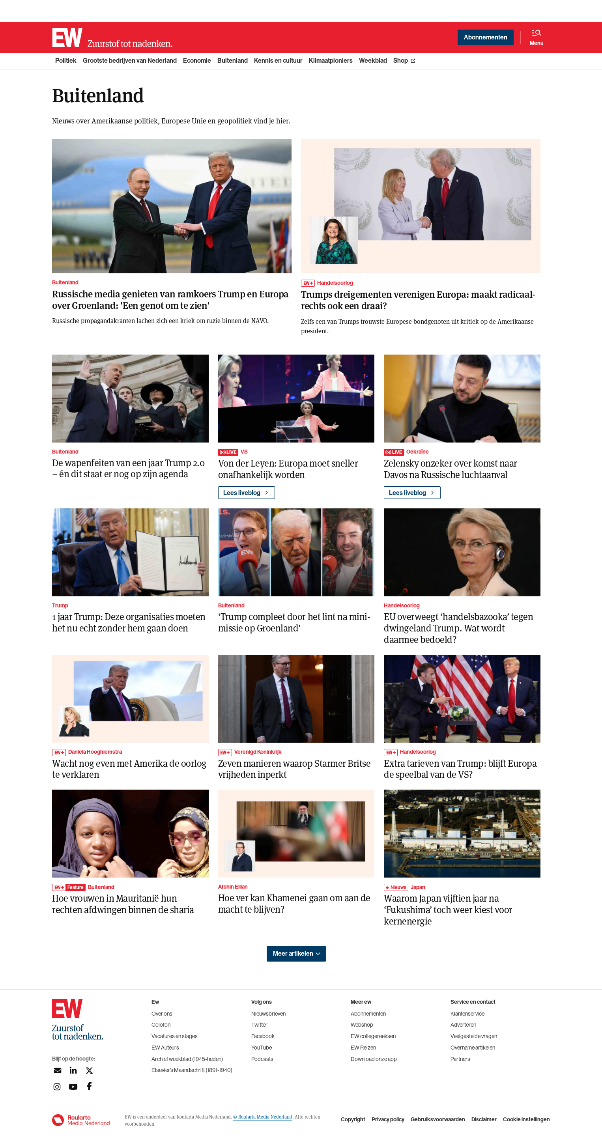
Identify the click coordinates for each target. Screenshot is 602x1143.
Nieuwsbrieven (268, 1013)
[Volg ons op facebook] (89, 1087)
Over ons (161, 1013)
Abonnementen (485, 37)
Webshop (362, 1025)
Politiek (66, 60)
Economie (197, 60)
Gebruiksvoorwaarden (438, 1120)
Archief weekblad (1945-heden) (187, 1059)
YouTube (261, 1047)
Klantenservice (467, 1013)
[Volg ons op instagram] (57, 1087)
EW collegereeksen (373, 1036)
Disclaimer (484, 1120)
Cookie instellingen (526, 1120)
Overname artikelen (473, 1047)
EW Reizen (363, 1047)
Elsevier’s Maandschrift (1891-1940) (191, 1070)
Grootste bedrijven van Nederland (130, 60)
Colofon (160, 1025)
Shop (400, 60)
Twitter (259, 1025)
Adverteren (463, 1025)
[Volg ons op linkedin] (73, 1071)
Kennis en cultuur (278, 60)
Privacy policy (388, 1120)
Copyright (353, 1120)
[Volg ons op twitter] (89, 1071)
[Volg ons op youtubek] (73, 1087)
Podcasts (262, 1059)
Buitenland (232, 60)
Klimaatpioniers (331, 60)
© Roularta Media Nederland (262, 1116)
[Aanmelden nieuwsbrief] (57, 1071)
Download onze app (374, 1059)
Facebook (263, 1036)
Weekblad (373, 60)
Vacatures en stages (174, 1036)
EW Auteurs (165, 1047)
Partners (460, 1059)
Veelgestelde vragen (474, 1036)
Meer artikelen (293, 953)
